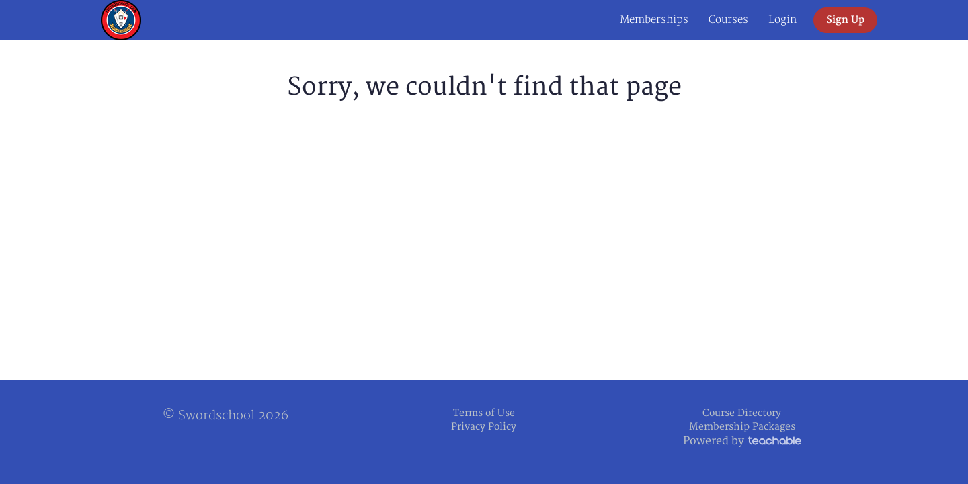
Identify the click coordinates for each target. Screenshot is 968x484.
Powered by (742, 441)
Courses (728, 19)
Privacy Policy (483, 426)
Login (782, 19)
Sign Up (845, 20)
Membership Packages (742, 426)
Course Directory (741, 413)
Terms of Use (484, 413)
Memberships (654, 19)
